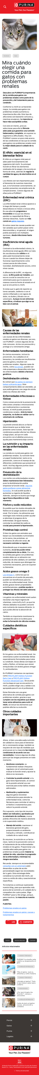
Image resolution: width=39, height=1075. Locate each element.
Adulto (7, 940)
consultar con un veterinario (14, 866)
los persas (18, 367)
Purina (9, 1031)
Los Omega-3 (8, 575)
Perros (9, 1020)
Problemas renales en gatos (15, 908)
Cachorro (32, 940)
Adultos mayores (20, 940)
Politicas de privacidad (22, 1070)
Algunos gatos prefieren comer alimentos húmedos (17, 488)
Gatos (9, 1026)
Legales (10, 1036)
